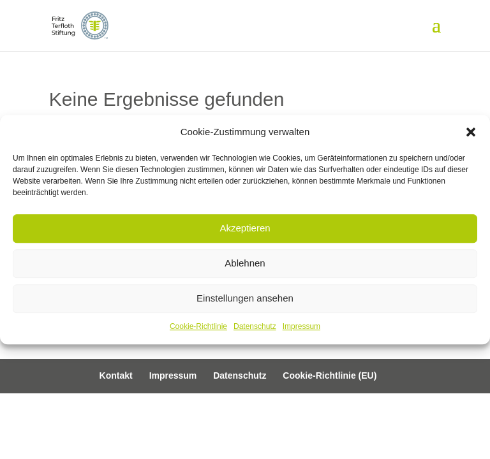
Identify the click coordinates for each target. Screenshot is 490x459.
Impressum (301, 326)
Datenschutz (255, 326)
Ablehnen (245, 263)
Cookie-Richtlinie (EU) (329, 375)
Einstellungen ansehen (245, 298)
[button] (470, 132)
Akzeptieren (244, 228)
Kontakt (116, 375)
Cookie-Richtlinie (198, 326)
